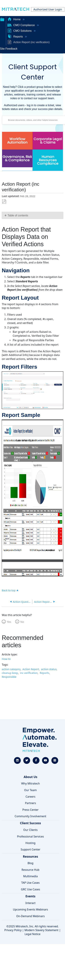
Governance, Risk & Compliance (17, 158)
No (22, 622)
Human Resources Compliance (47, 160)
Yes (9, 622)
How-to (6, 659)
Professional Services (30, 836)
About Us (30, 777)
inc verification (29, 673)
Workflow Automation (17, 141)
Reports (15, 36)
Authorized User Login (48, 9)
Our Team (30, 790)
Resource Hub (30, 870)
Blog (30, 863)
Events (30, 896)
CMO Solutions (19, 30)
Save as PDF (4, 201)
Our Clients (30, 830)
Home (14, 19)
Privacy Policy (13, 930)
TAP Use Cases (30, 883)
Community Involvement (30, 816)
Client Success (30, 823)
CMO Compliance (21, 25)
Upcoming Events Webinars (30, 909)
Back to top (8, 590)
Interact (31, 903)
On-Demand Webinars (30, 916)
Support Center (30, 849)
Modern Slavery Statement (42, 930)
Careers (30, 796)
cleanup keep (10, 673)
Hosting (31, 843)
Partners (30, 803)
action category (11, 669)
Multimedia (30, 876)
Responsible (9, 676)
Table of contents (18, 215)
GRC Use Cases (30, 889)
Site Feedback (8, 48)
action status (48, 669)
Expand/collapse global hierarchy (2, 19)
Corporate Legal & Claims (48, 141)
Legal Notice (32, 934)
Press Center (30, 810)
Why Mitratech (30, 783)
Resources (30, 856)
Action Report (30, 669)
